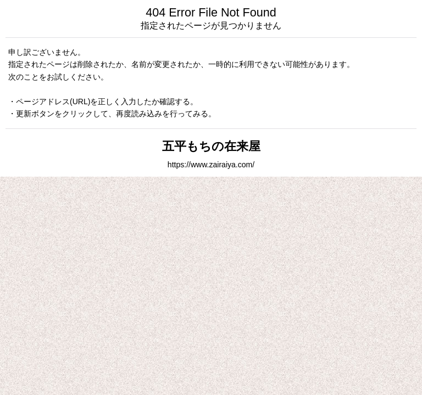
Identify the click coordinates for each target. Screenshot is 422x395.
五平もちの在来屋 (211, 146)
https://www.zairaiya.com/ (211, 164)
